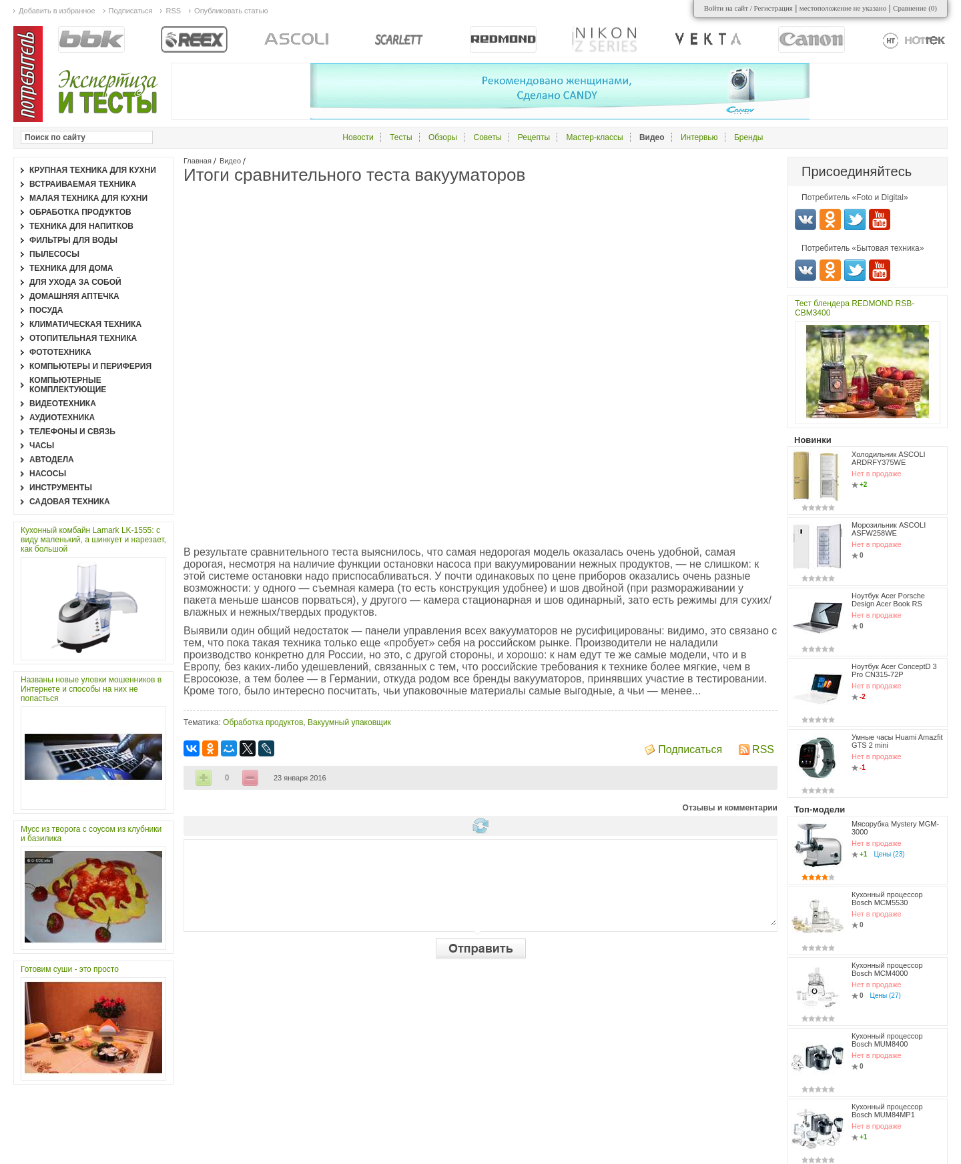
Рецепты (534, 137)
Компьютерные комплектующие (67, 385)
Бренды (748, 137)
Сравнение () (915, 8)
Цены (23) (889, 854)
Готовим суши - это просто (70, 969)
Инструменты (60, 487)
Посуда (46, 310)
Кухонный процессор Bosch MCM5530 (887, 899)
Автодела (51, 459)
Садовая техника (69, 501)
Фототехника (60, 352)
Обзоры (442, 137)
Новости (357, 137)
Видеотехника (62, 403)
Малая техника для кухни (88, 198)
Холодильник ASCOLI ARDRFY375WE (889, 458)
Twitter (855, 219)
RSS (763, 749)
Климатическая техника (85, 324)
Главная (198, 161)
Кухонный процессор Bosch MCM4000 (887, 969)
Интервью (699, 137)
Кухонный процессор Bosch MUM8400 (887, 1040)
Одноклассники (830, 219)
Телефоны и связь (72, 431)
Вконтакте (805, 219)
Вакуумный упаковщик (349, 722)
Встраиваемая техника (82, 184)
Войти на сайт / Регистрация (748, 8)
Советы (488, 137)
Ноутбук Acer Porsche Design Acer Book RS (888, 600)
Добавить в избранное (57, 11)
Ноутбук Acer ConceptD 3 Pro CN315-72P (894, 670)
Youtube (879, 219)
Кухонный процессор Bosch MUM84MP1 (887, 1111)
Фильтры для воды (73, 240)
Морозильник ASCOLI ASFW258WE (889, 529)
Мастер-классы (594, 137)
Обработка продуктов (263, 722)
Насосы (47, 473)
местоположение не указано (843, 8)
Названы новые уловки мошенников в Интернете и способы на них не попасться (91, 689)
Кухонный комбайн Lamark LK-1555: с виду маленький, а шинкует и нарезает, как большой (93, 540)
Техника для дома (71, 268)
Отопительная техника (83, 338)
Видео (230, 161)
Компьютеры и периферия (90, 366)
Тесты (401, 137)
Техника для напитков (81, 226)
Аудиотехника (62, 417)
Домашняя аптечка (74, 296)
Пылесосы (54, 254)
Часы (41, 445)
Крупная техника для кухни (92, 170)
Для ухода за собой (75, 282)
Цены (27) (885, 995)
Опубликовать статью (231, 11)
